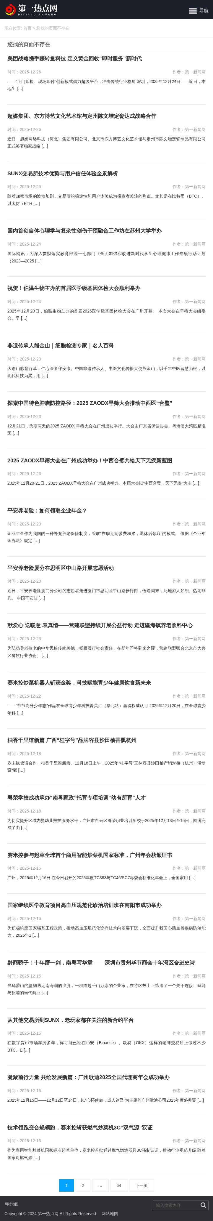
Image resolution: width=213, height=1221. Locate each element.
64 (118, 1185)
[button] (199, 10)
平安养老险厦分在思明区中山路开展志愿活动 (60, 568)
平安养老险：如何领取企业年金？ (47, 511)
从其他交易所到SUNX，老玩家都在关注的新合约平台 (70, 1020)
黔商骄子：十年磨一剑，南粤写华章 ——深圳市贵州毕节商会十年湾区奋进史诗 (101, 963)
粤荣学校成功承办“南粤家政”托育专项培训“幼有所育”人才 (76, 798)
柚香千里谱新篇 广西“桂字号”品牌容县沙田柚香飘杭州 (71, 740)
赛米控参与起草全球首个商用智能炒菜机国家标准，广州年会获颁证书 (89, 855)
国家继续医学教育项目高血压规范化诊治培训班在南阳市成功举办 (84, 905)
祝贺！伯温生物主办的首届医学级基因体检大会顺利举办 (73, 288)
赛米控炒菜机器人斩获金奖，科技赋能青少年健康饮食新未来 (79, 683)
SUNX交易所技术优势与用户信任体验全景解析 (62, 174)
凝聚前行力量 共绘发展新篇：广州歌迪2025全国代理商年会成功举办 (88, 1077)
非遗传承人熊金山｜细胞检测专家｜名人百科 (60, 346)
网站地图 (11, 1204)
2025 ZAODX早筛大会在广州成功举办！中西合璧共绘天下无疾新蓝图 (89, 461)
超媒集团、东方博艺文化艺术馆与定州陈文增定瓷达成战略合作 (81, 116)
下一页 (141, 1185)
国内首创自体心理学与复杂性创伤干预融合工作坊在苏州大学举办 (84, 231)
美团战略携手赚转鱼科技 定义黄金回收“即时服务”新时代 (74, 59)
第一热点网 (48, 1213)
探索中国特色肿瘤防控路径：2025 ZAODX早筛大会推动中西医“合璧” (89, 403)
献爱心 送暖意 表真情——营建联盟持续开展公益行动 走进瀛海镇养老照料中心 (100, 625)
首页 (27, 28)
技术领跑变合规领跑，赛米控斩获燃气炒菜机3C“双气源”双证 (79, 1128)
